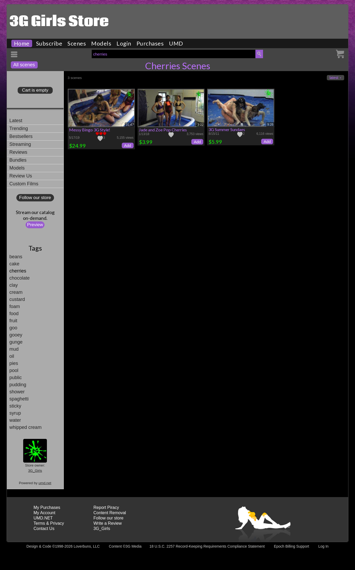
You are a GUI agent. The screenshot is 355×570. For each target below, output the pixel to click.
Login (123, 43)
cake (14, 263)
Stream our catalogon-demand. (35, 215)
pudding (17, 384)
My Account (44, 512)
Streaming (20, 144)
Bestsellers (21, 136)
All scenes (24, 64)
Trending (18, 128)
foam (14, 306)
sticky (15, 406)
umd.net (44, 483)
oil (11, 356)
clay (13, 285)
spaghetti (19, 399)
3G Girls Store (59, 21)
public (15, 377)
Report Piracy (106, 507)
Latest (15, 120)
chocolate (19, 278)
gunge (16, 342)
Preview (35, 224)
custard (17, 299)
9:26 (270, 124)
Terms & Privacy (48, 523)
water (15, 420)
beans (15, 256)
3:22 (200, 125)
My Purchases (46, 507)
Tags (35, 248)
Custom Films (23, 183)
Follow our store (35, 197)
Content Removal (110, 512)
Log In (323, 546)
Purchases (150, 43)
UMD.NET (43, 518)
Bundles (18, 160)
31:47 (130, 125)
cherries (17, 271)
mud (14, 349)
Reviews (18, 152)
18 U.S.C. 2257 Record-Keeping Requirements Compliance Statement (207, 546)
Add (127, 145)
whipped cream (25, 427)
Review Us (20, 176)
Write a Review (108, 523)
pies (13, 363)
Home (22, 43)
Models (101, 43)
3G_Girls (35, 471)
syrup (15, 413)
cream (16, 292)
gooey (15, 335)
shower (17, 391)
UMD (176, 43)
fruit (13, 320)
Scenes (76, 43)
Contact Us (43, 528)
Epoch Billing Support (291, 546)
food (14, 313)
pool (13, 370)
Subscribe (49, 43)
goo (13, 327)
